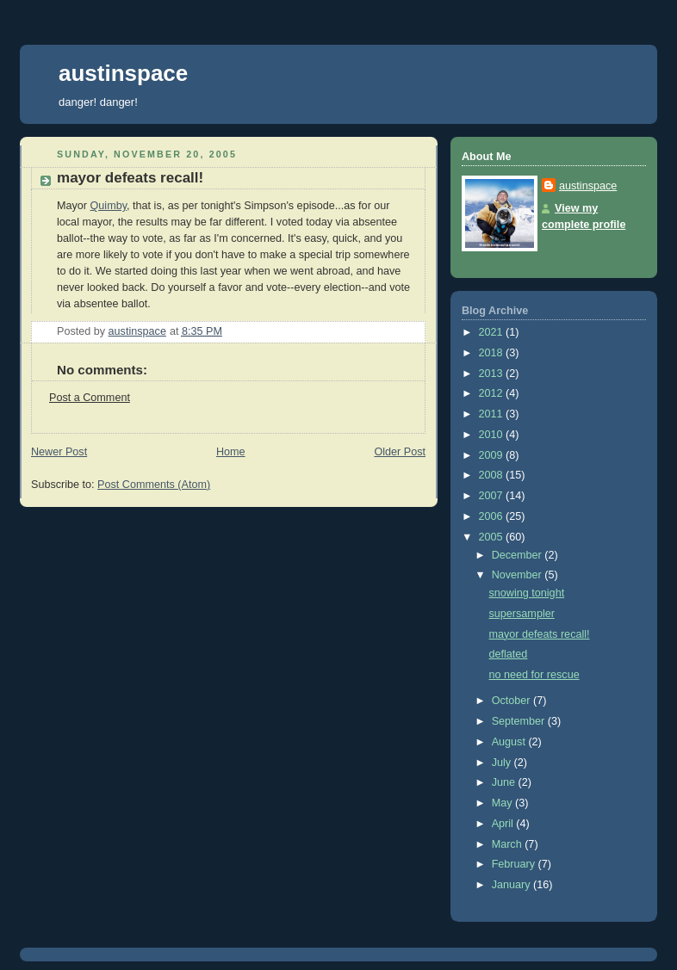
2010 (492, 435)
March (508, 844)
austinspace (123, 73)
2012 (492, 393)
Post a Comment (89, 398)
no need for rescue (534, 675)
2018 (492, 353)
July (503, 763)
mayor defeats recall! (539, 634)
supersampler (522, 614)
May (503, 803)
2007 (492, 496)
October (512, 701)
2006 (492, 516)
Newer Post (59, 452)
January (512, 885)
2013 (492, 374)
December (518, 555)
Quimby (108, 206)
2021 (492, 332)
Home (230, 452)
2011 (492, 414)
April (504, 824)
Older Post (399, 452)
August (510, 742)
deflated (508, 654)
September (520, 721)
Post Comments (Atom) (153, 485)
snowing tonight (527, 593)
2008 (492, 475)
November (518, 575)
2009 (492, 455)
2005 (492, 537)
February (515, 864)
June (505, 782)
